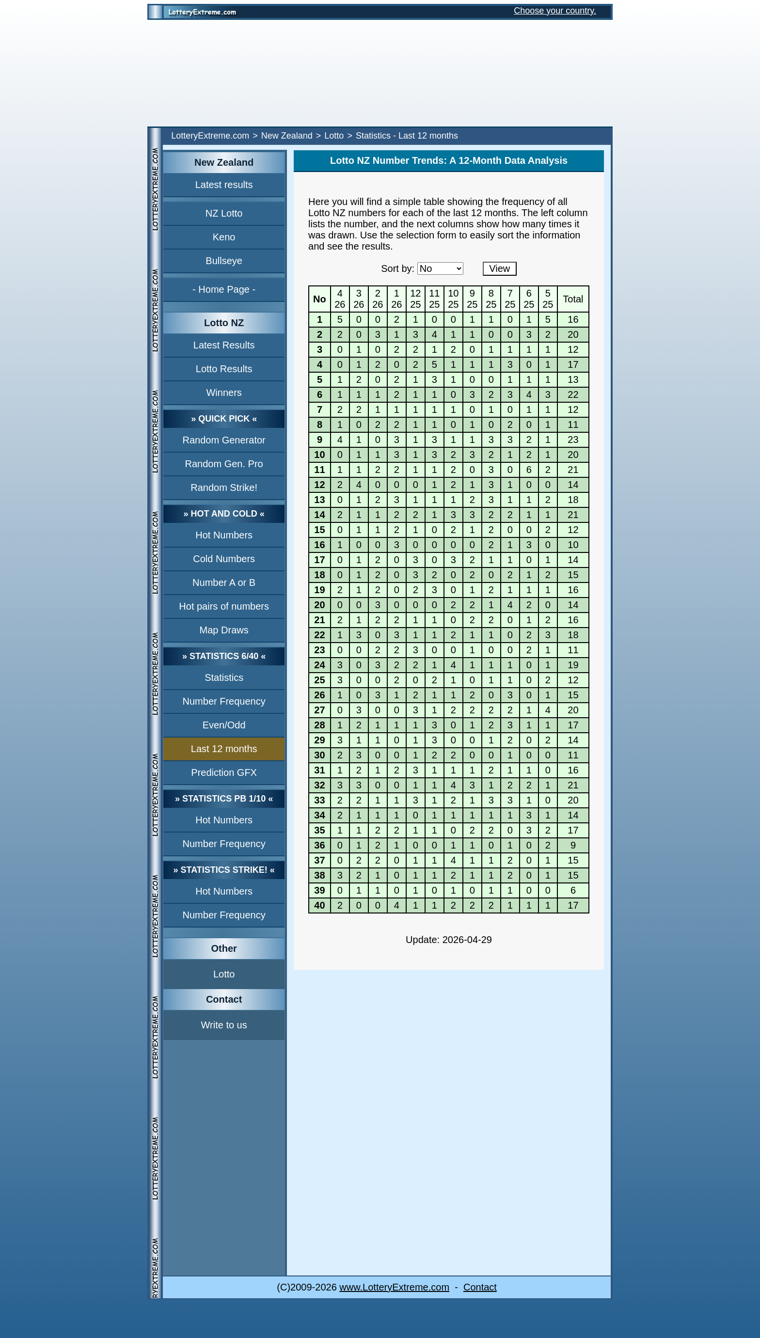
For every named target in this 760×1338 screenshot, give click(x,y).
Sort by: (397, 268)
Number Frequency (224, 701)
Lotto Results (224, 368)
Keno (224, 237)
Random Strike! (223, 487)
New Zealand (287, 136)
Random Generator (224, 440)
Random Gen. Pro (224, 463)
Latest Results (224, 345)
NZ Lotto (224, 213)
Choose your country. (555, 11)
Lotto (334, 136)
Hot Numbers (224, 535)
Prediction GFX (224, 772)
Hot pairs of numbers (224, 606)
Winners (223, 392)
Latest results (224, 184)
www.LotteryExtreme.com (394, 1287)
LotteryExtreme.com (210, 136)
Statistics (224, 677)
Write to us (224, 1025)
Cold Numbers (224, 558)
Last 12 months (224, 748)
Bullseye (224, 260)
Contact (480, 1287)
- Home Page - (223, 289)
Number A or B (223, 582)
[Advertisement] (380, 73)
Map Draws (224, 630)
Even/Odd (224, 725)
